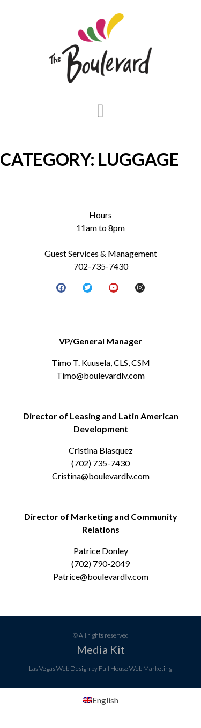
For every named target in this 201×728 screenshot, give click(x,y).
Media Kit (101, 649)
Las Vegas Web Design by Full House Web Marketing (100, 668)
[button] (100, 111)
